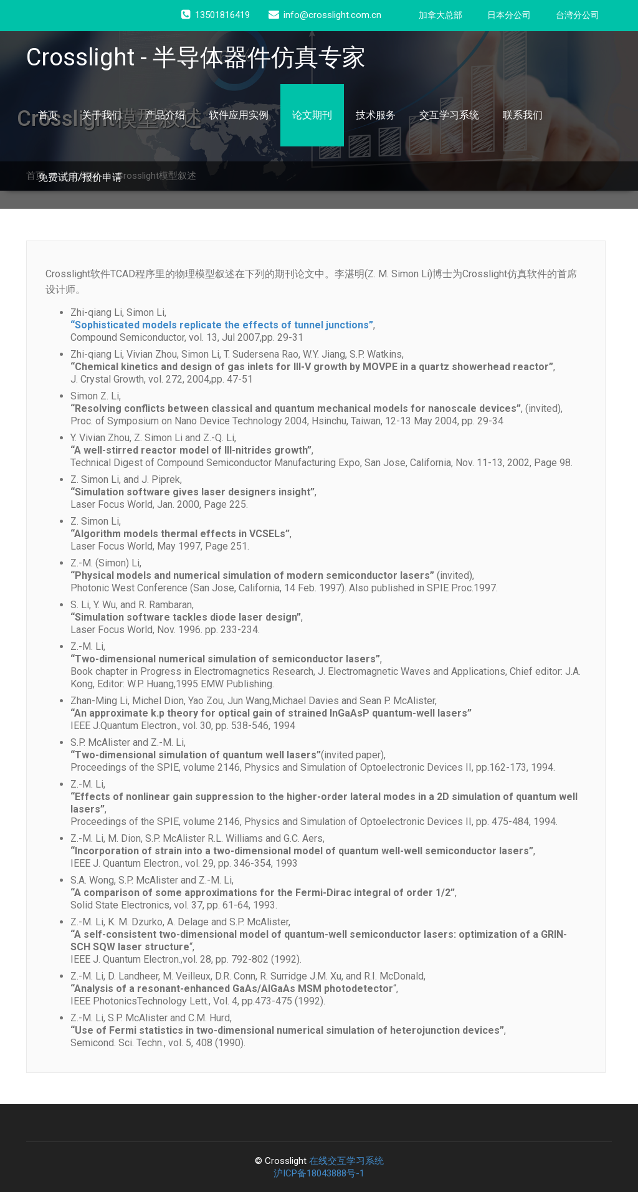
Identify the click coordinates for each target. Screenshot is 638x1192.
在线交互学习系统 (346, 1160)
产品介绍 (165, 115)
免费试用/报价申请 (80, 177)
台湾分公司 (577, 15)
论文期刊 (312, 115)
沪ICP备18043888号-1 (319, 1173)
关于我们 (101, 115)
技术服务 (376, 115)
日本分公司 (509, 15)
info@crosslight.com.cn (325, 15)
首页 (48, 115)
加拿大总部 (440, 15)
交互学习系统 (449, 115)
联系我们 (523, 115)
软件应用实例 (239, 115)
